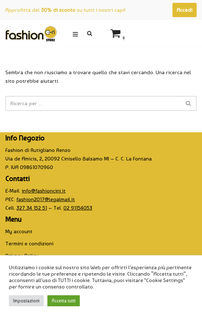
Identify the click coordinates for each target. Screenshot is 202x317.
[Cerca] (89, 33)
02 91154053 (77, 208)
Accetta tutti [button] (64, 300)
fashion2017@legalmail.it (45, 199)
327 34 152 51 (31, 208)
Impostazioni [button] (26, 300)
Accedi (184, 10)
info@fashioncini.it (44, 191)
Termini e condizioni (29, 243)
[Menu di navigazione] (75, 33)
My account (18, 231)
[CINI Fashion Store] (31, 33)
